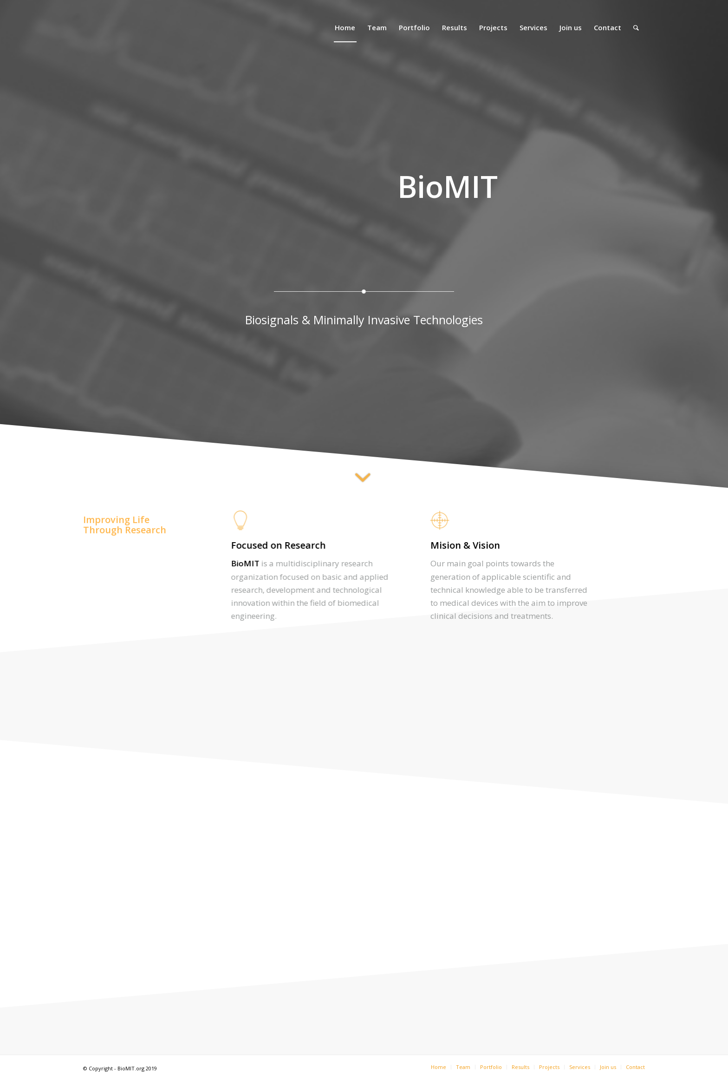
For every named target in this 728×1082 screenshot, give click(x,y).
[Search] (636, 27)
